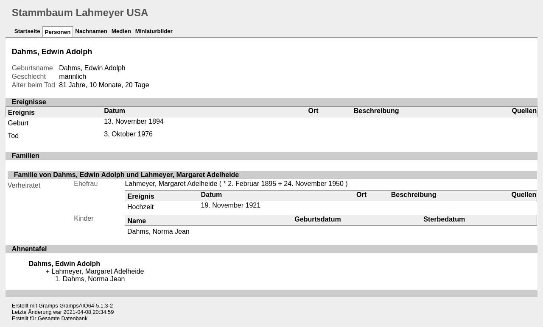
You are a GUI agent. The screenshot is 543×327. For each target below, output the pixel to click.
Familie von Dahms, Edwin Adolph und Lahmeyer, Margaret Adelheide (126, 174)
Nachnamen (91, 31)
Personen (58, 32)
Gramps (48, 305)
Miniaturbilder (154, 31)
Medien (121, 31)
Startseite (27, 31)
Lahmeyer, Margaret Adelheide (171, 183)
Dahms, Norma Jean (158, 231)
